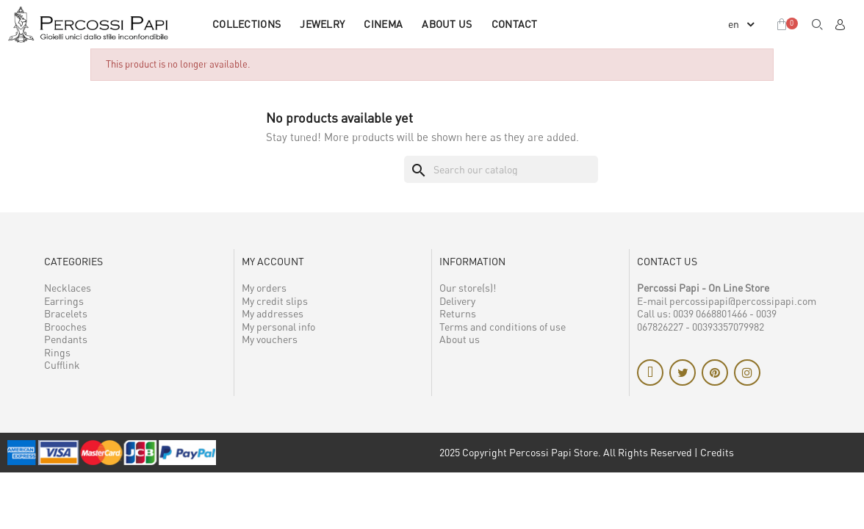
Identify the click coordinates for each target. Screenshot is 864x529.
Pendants (65, 339)
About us (447, 24)
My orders (264, 287)
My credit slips (275, 301)
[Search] (501, 170)
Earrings (64, 301)
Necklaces (67, 287)
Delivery (457, 301)
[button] (817, 24)
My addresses (272, 313)
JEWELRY (322, 24)
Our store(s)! (467, 287)
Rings (57, 352)
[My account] (839, 24)
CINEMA (383, 24)
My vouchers (270, 339)
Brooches (65, 326)
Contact (515, 24)
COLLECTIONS (246, 24)
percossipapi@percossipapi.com (742, 301)
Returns (457, 313)
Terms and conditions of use (502, 326)
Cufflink (62, 365)
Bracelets (65, 313)
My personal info (278, 326)
